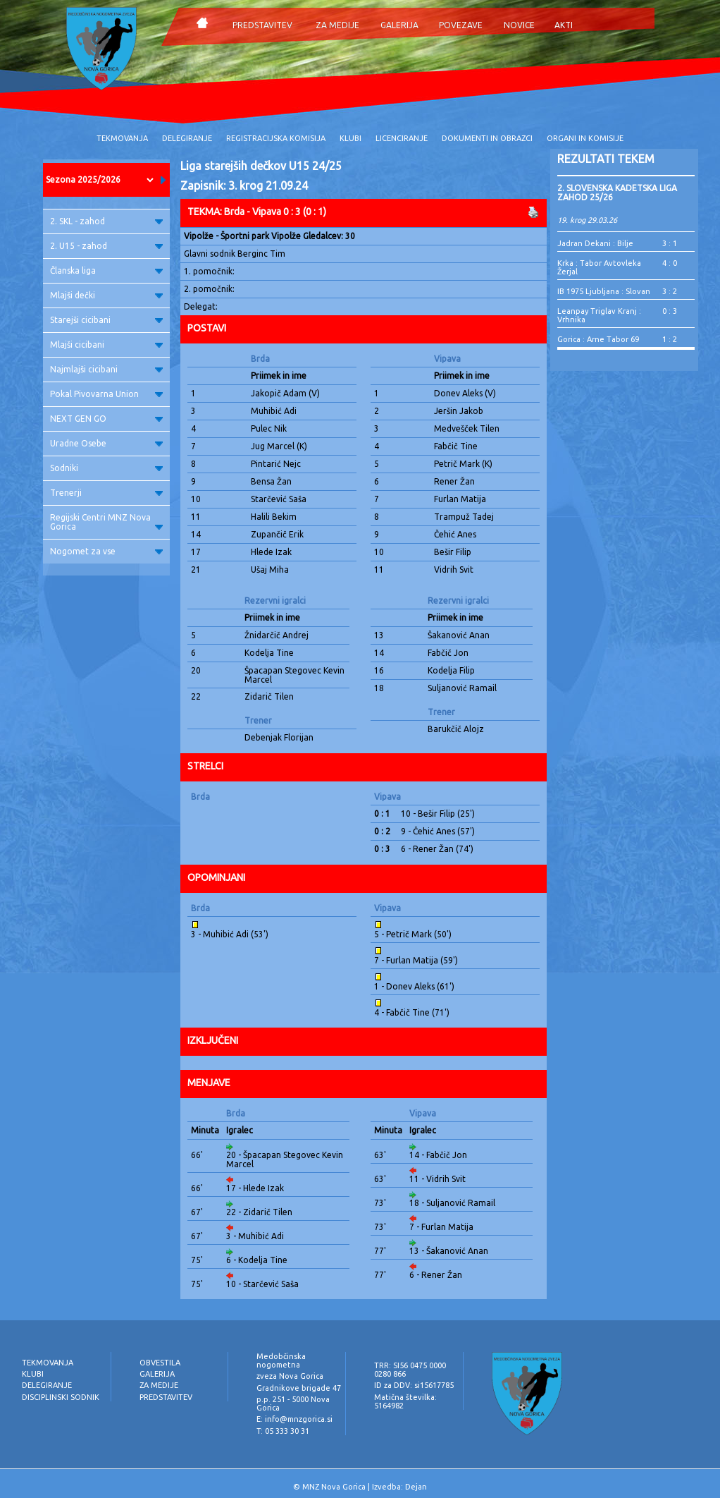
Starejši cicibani (106, 319)
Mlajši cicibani (106, 344)
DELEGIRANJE (187, 138)
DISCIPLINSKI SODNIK (60, 1397)
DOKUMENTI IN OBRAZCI (487, 138)
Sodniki (106, 468)
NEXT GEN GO (106, 418)
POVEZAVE (461, 25)
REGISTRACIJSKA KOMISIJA (275, 138)
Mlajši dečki (106, 295)
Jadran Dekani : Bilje (595, 243)
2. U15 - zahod (106, 245)
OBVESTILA (159, 1362)
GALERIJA (399, 25)
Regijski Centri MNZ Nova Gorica (106, 522)
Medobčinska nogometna (281, 1360)
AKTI (563, 25)
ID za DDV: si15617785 (414, 1385)
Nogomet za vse (106, 551)
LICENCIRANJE (401, 138)
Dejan (416, 1486)
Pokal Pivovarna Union (106, 393)
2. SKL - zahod (106, 221)
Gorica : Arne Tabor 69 (598, 339)
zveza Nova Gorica (289, 1376)
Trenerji (106, 492)
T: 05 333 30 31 (282, 1431)
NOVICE (519, 25)
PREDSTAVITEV (262, 25)
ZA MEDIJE (337, 25)
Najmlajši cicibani (106, 369)
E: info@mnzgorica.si (294, 1419)
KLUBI (350, 138)
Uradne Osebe (106, 443)
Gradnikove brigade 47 (298, 1388)
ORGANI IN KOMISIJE (585, 138)
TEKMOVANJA (122, 138)
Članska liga (106, 270)
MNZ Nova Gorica (334, 1486)
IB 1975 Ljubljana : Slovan (603, 291)
